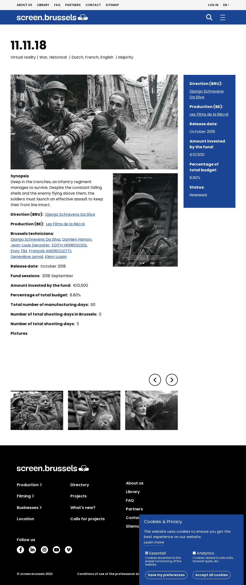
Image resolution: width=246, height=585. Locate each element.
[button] (155, 380)
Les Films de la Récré (65, 224)
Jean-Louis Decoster (30, 245)
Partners (73, 5)
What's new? (82, 507)
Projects (78, 496)
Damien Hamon (77, 239)
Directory (79, 485)
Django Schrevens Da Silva (70, 214)
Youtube (56, 549)
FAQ (57, 5)
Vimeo (68, 549)
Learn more (154, 542)
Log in (213, 5)
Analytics (205, 553)
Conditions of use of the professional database (114, 574)
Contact (93, 5)
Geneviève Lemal (27, 256)
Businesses (27, 507)
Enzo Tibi (19, 251)
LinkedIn (32, 549)
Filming (24, 496)
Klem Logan (56, 256)
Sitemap (112, 5)
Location (25, 519)
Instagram (44, 549)
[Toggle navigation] (41, 485)
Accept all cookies (211, 575)
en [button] (225, 5)
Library (43, 5)
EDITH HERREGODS (69, 245)
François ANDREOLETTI (50, 251)
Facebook (20, 549)
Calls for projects (87, 519)
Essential (157, 553)
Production (28, 485)
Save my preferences (166, 575)
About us (24, 5)
